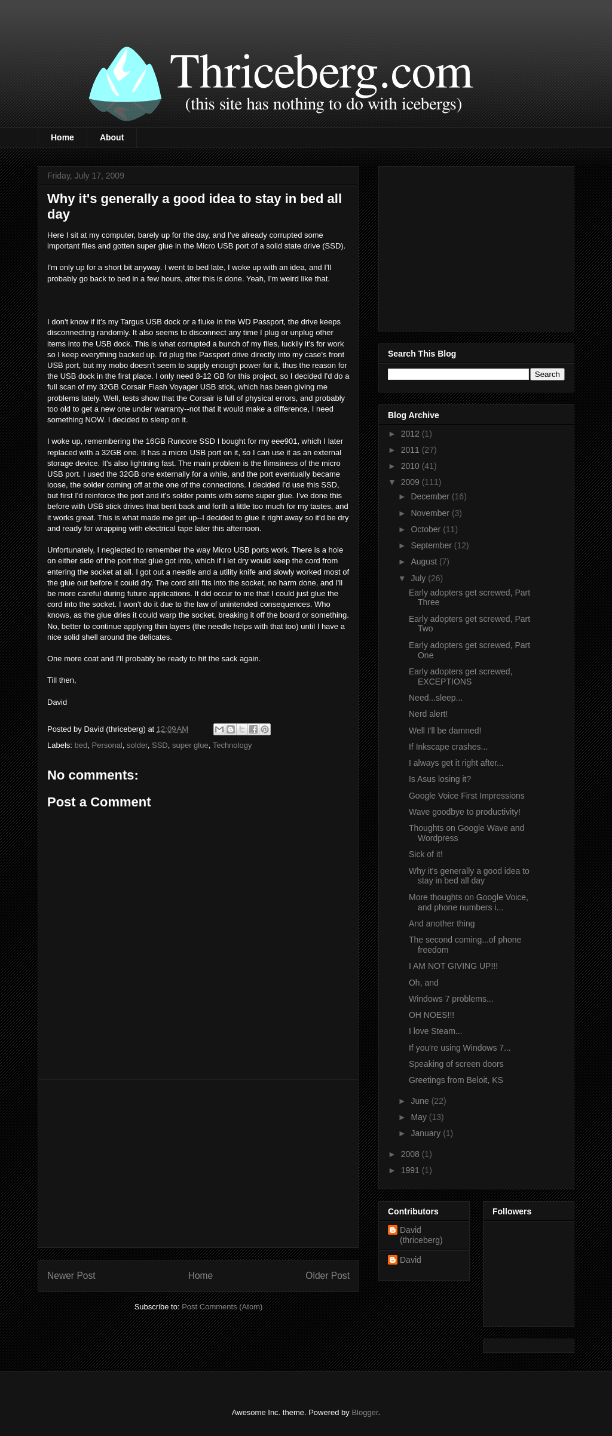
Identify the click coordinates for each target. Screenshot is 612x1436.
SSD (160, 745)
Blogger (364, 1412)
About (112, 137)
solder (137, 745)
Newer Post (71, 1276)
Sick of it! (426, 854)
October (427, 529)
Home (62, 137)
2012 (411, 433)
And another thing (442, 923)
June (421, 1101)
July (419, 578)
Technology (232, 745)
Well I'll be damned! (445, 730)
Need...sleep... (436, 697)
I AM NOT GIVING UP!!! (453, 966)
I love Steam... (435, 1031)
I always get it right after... (456, 763)
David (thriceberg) (421, 1235)
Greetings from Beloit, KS (456, 1080)
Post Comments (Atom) (222, 1306)
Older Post (327, 1276)
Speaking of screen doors (456, 1064)
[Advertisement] (198, 1163)
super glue (190, 745)
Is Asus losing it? (440, 779)
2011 (411, 450)
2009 (411, 482)
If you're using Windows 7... (460, 1048)
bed (81, 745)
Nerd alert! (428, 714)
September (432, 545)
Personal (106, 745)
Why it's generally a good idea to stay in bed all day (469, 876)
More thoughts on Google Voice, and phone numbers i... (468, 902)
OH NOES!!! (431, 1015)
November (431, 513)
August (425, 561)
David (410, 1260)
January (427, 1133)
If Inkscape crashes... (448, 746)
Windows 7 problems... (451, 999)
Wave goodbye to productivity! (465, 812)
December (431, 496)
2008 (411, 1154)
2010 (411, 466)
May (420, 1117)
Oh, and (424, 982)
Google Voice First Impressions (467, 795)
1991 (411, 1170)
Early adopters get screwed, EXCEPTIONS (461, 676)
